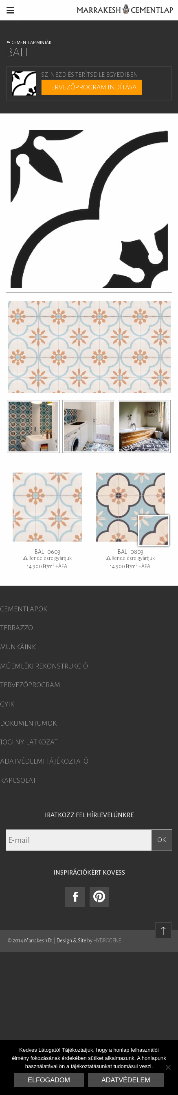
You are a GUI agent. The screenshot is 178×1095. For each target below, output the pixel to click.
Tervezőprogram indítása (91, 87)
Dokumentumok (28, 723)
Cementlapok (23, 609)
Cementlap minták (29, 42)
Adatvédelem (125, 1080)
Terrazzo (16, 628)
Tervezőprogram (30, 685)
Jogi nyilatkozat (29, 742)
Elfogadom (49, 1080)
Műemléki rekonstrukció (44, 666)
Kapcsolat (18, 780)
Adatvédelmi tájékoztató (44, 761)
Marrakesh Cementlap (120, 10)
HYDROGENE (107, 941)
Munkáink (18, 647)
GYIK (7, 704)
